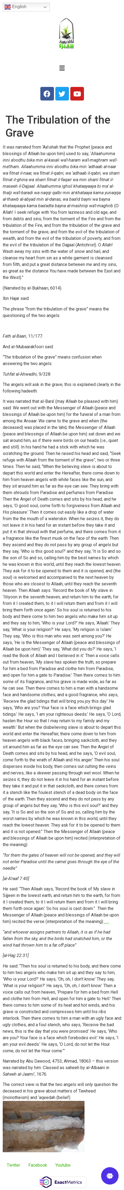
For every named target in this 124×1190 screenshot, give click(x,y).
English (15, 7)
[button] (61, 68)
